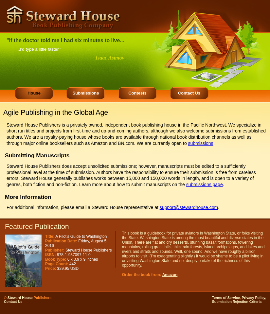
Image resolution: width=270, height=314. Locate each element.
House (34, 93)
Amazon (170, 274)
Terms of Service (226, 298)
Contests (137, 93)
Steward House (20, 298)
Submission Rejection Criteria (237, 302)
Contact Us (189, 93)
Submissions (86, 93)
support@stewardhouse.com (189, 207)
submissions (200, 143)
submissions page (204, 184)
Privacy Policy (253, 298)
